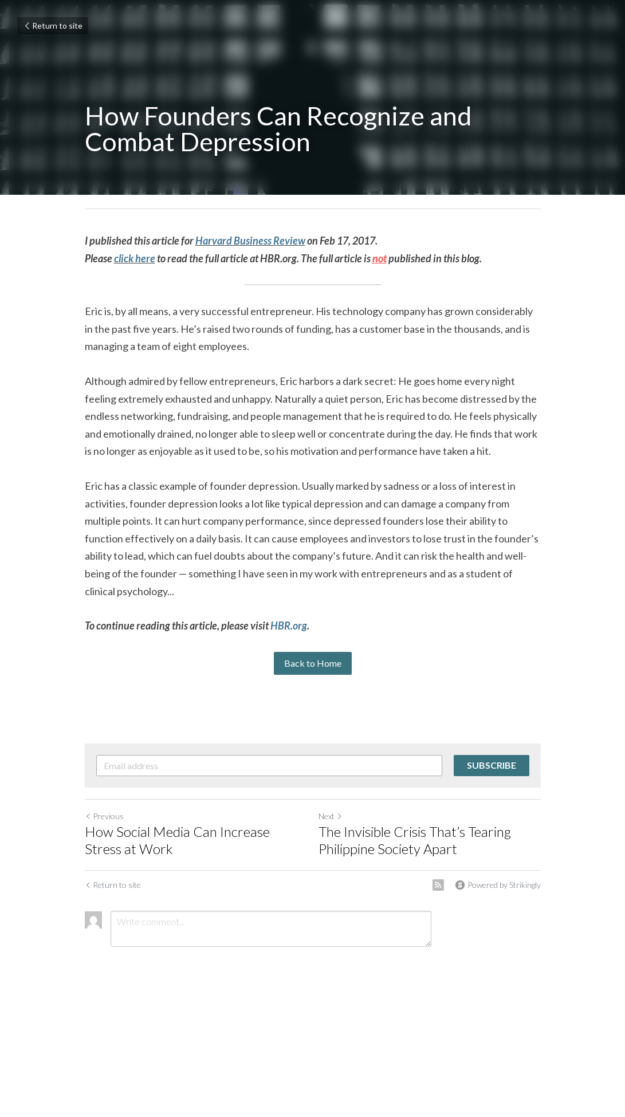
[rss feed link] (438, 885)
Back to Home (312, 663)
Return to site (52, 25)
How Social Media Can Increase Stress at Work (177, 840)
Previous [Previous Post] (104, 816)
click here (134, 258)
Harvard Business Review (250, 240)
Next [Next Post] (331, 816)
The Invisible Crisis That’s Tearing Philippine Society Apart (415, 840)
